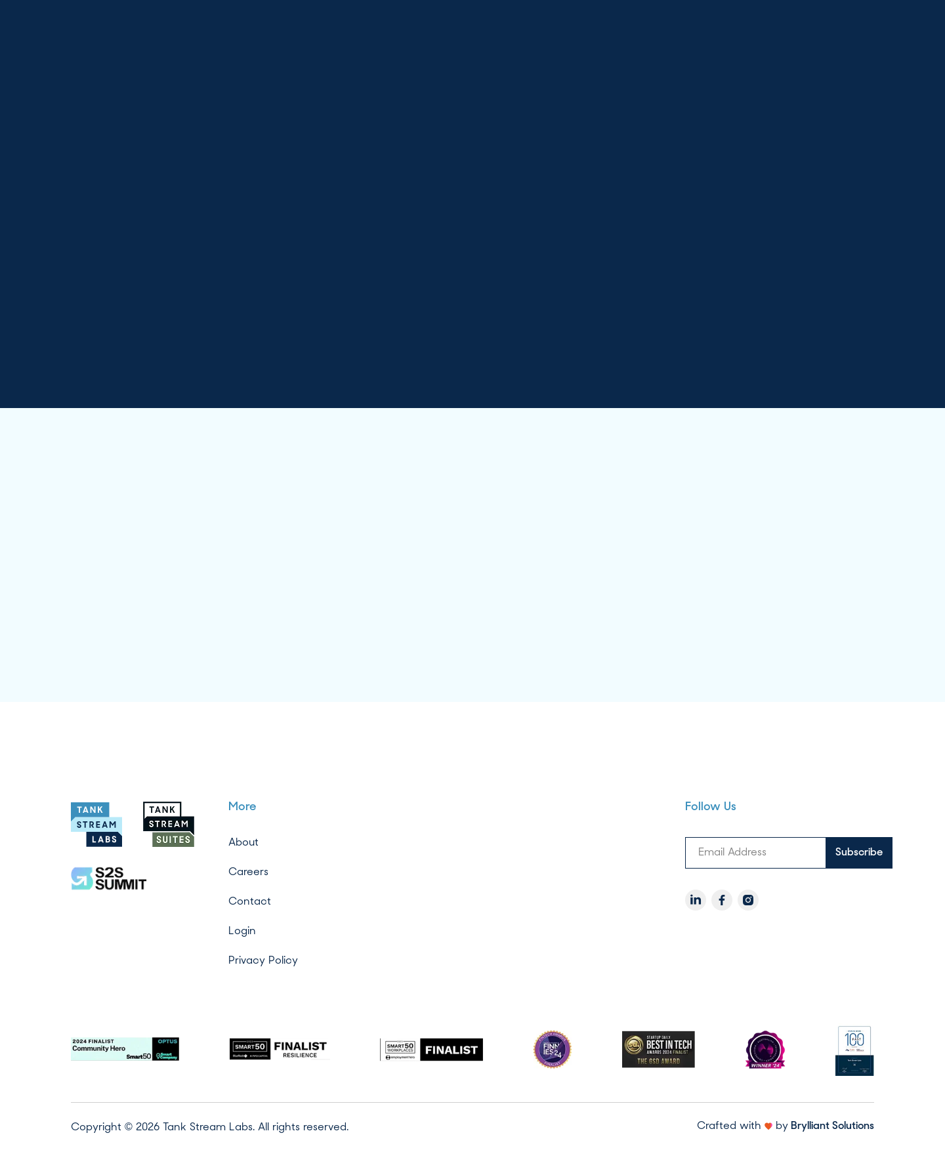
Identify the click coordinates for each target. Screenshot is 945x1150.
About (243, 842)
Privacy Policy (263, 960)
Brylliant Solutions (832, 1126)
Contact (249, 901)
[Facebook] (721, 900)
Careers (248, 871)
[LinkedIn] (695, 900)
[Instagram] (748, 900)
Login (242, 930)
